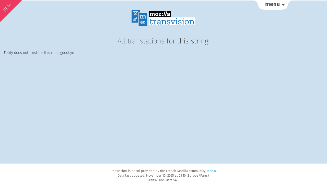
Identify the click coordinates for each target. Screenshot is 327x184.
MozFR (211, 171)
